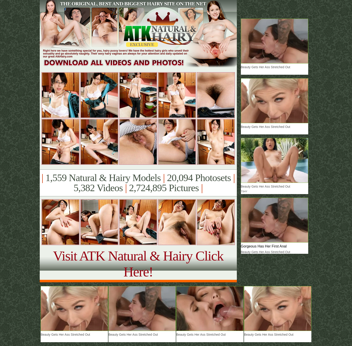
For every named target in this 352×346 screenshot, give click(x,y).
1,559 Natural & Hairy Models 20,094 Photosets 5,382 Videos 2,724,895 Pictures (138, 183)
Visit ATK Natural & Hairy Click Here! (138, 263)
